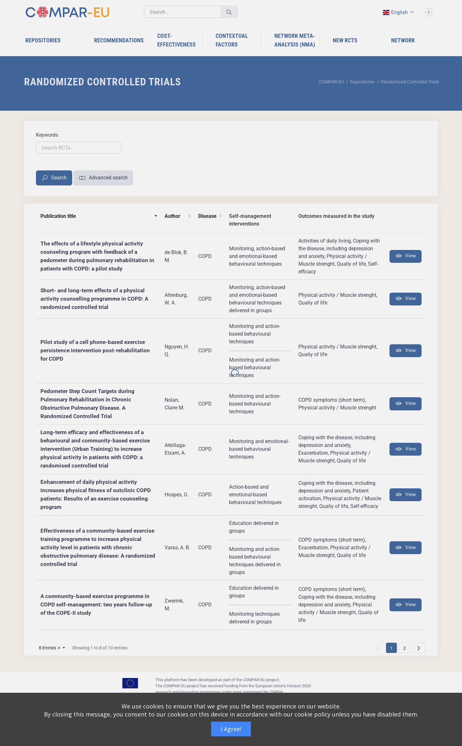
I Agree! (231, 729)
